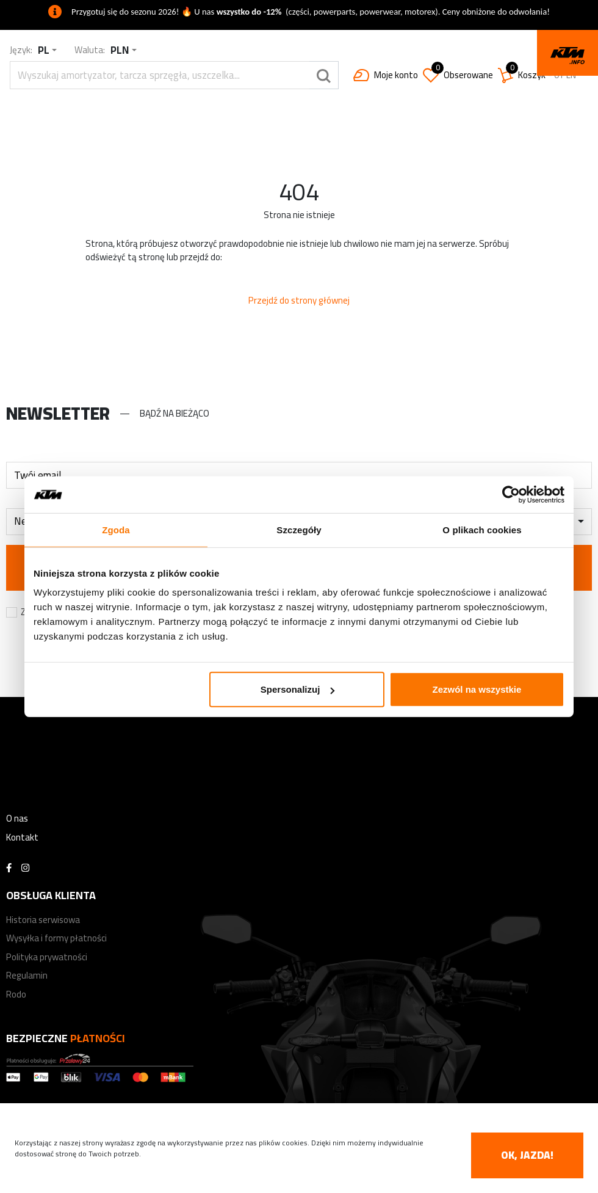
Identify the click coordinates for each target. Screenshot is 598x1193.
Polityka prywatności (46, 957)
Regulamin (27, 975)
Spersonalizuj (298, 689)
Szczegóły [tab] (298, 529)
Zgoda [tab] (116, 529)
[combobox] (47, 50)
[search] (159, 75)
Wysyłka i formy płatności (56, 938)
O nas (17, 818)
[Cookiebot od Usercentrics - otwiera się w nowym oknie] (511, 494)
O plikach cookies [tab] (481, 529)
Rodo (16, 994)
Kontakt (22, 837)
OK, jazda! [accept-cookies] (527, 1155)
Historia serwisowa (43, 919)
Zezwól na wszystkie (477, 689)
